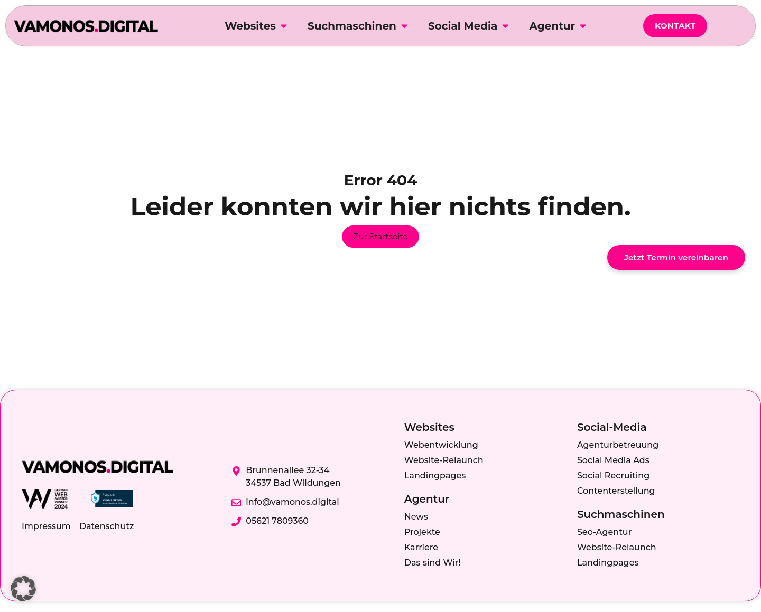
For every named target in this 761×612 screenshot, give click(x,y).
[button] (23, 589)
